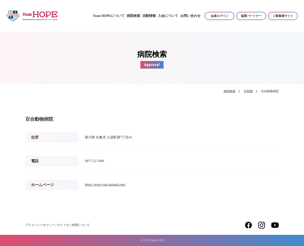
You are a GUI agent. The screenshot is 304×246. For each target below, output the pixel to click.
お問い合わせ (190, 16)
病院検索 (133, 16)
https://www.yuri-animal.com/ (105, 184)
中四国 (248, 91)
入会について (168, 16)
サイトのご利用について (73, 225)
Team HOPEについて (109, 16)
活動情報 (149, 16)
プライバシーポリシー (40, 225)
